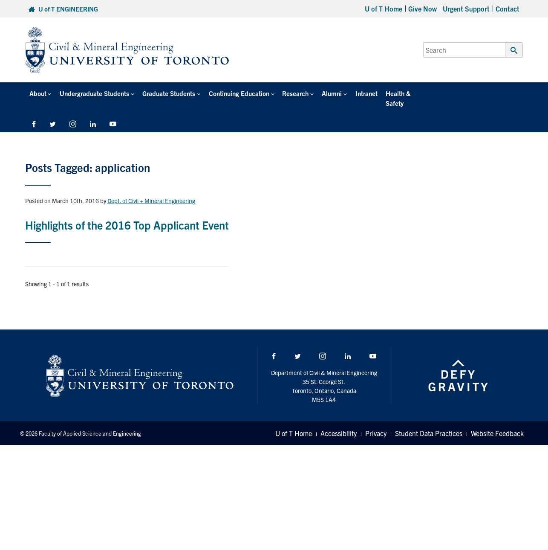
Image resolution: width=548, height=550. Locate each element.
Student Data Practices (428, 406)
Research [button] (289, 93)
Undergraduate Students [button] (92, 93)
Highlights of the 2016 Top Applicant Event (129, 198)
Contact (507, 8)
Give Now (422, 8)
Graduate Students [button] (164, 93)
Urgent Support (466, 8)
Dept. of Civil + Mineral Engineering (151, 174)
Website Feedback (497, 406)
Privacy (375, 406)
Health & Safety (397, 93)
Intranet (357, 93)
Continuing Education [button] (233, 93)
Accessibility (338, 406)
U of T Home (383, 8)
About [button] (37, 93)
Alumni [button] (324, 93)
